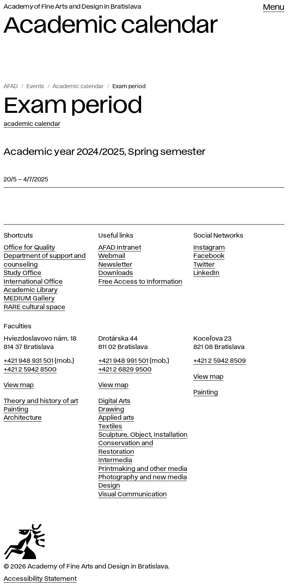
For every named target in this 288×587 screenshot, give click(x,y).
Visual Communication (132, 494)
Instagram (209, 248)
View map (19, 385)
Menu (273, 7)
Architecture (23, 418)
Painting (16, 409)
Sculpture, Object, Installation (143, 435)
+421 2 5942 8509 (219, 361)
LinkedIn (206, 273)
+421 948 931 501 (28, 361)
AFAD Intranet (119, 248)
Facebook (209, 256)
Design (109, 486)
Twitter (204, 265)
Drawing (111, 409)
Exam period (128, 86)
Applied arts (116, 418)
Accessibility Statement (40, 579)
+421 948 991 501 (123, 361)
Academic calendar (78, 86)
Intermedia (115, 460)
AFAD (11, 86)
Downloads (115, 273)
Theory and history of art (41, 401)
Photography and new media (142, 477)
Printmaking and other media (142, 469)
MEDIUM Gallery (29, 298)
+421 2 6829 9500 (125, 370)
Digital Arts (114, 401)
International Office (33, 282)
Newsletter (115, 265)
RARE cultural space (34, 307)
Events (35, 86)
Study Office (22, 273)
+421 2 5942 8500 (30, 370)
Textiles (110, 427)
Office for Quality (29, 248)
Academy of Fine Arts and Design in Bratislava (72, 7)
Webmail (111, 256)
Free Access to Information (140, 282)
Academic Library (31, 290)
